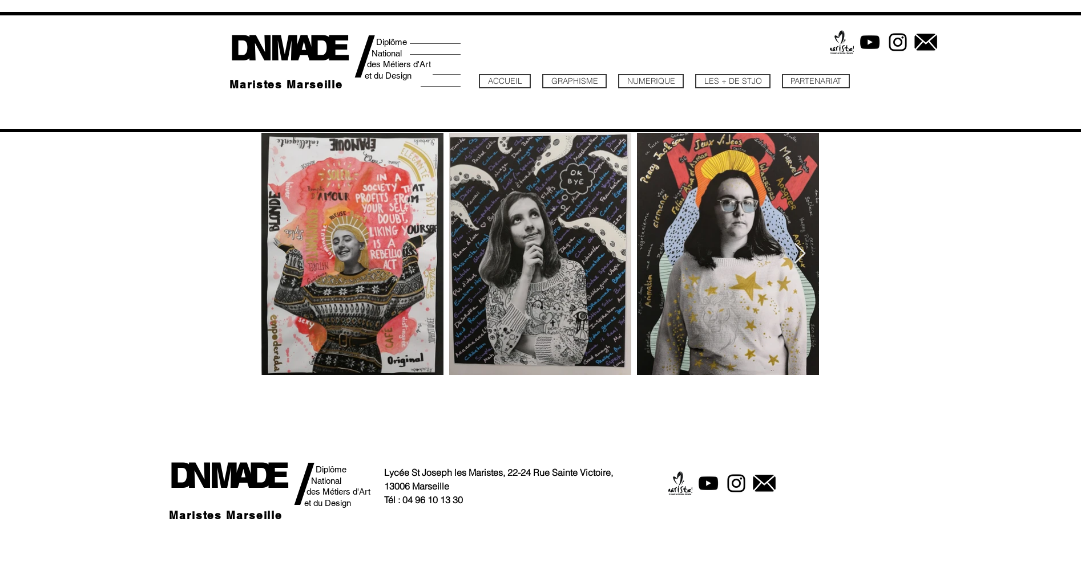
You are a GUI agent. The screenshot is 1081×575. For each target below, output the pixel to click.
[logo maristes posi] (842, 42)
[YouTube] (870, 42)
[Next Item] (799, 254)
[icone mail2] (926, 42)
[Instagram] (898, 42)
